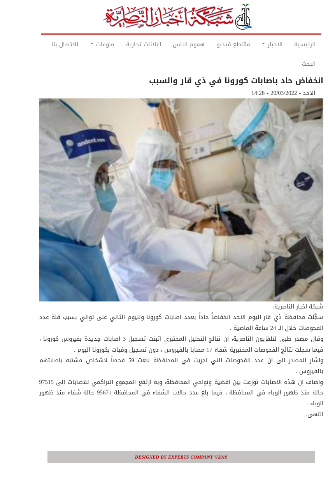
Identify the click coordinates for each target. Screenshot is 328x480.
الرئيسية (287, 44)
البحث (291, 63)
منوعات (85, 44)
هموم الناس (172, 44)
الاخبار (255, 44)
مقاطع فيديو (216, 44)
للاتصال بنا (47, 44)
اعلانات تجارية (126, 44)
